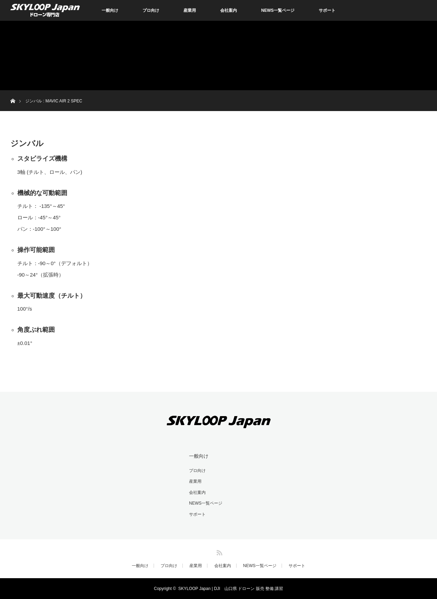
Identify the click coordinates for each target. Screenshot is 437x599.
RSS (218, 551)
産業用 (189, 10)
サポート (327, 10)
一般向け (110, 10)
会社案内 (228, 10)
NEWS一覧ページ (277, 10)
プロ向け (151, 10)
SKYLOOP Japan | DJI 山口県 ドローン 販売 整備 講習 (230, 588)
